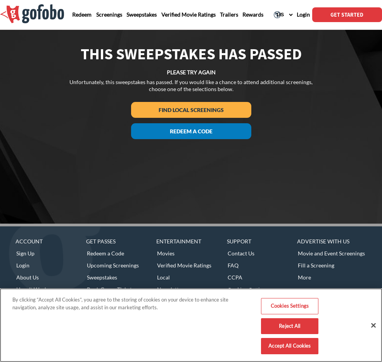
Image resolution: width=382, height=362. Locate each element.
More (304, 277)
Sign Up (25, 253)
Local (163, 277)
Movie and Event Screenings (331, 253)
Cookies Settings (290, 306)
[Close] (373, 325)
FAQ (233, 265)
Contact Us (241, 253)
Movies (166, 253)
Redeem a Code (191, 131)
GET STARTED (346, 14)
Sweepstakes (102, 277)
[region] (191, 325)
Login (22, 265)
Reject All (289, 326)
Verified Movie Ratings (184, 265)
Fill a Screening (316, 265)
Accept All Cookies (289, 346)
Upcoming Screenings (113, 265)
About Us (27, 277)
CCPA (235, 277)
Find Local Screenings (191, 110)
